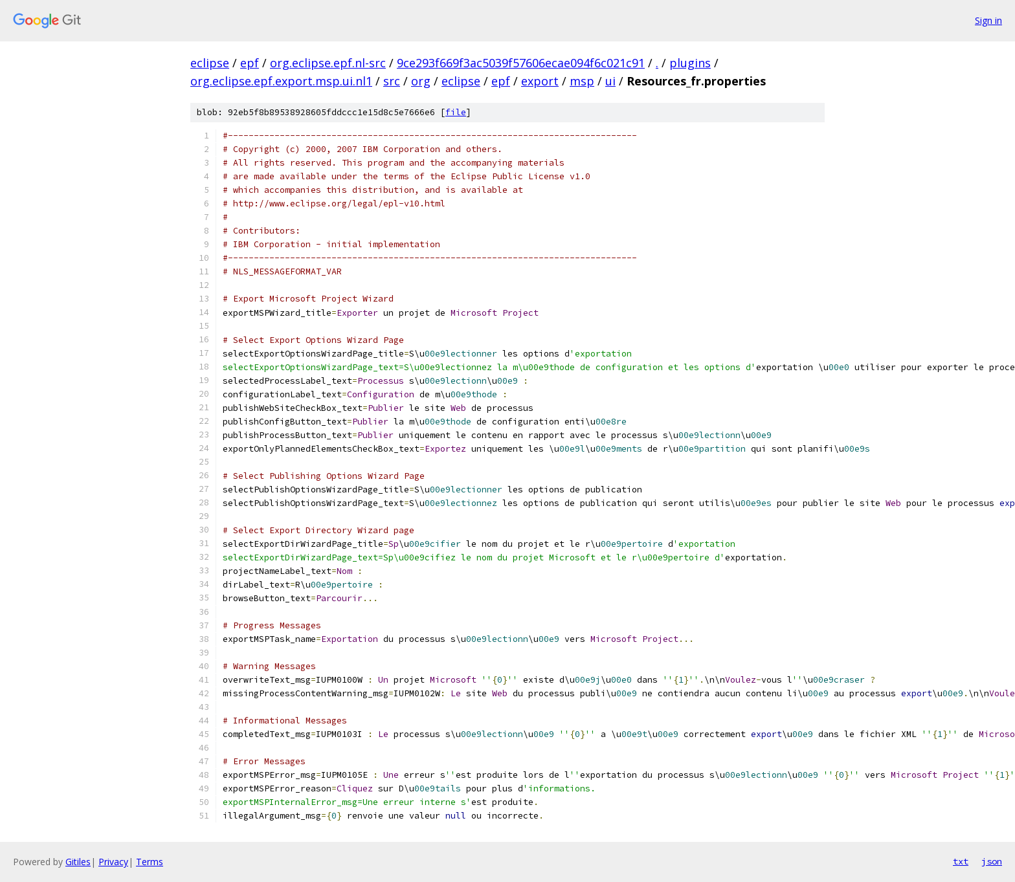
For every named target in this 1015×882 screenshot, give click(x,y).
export (540, 81)
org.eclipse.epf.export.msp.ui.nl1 (281, 81)
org (420, 81)
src (391, 81)
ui (610, 81)
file (455, 112)
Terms (149, 861)
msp (582, 81)
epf (249, 63)
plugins (690, 63)
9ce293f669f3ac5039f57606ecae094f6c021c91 (521, 63)
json (991, 861)
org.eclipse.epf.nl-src (328, 63)
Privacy (113, 861)
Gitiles (78, 861)
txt (960, 861)
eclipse (209, 63)
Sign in (988, 20)
